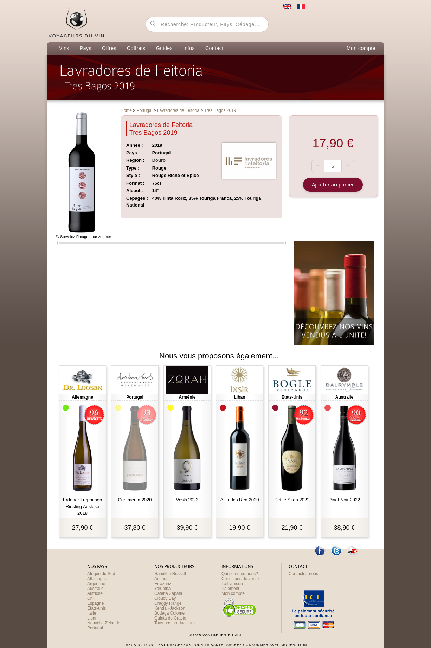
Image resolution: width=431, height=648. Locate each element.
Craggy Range (167, 603)
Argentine (96, 583)
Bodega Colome (169, 613)
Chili (91, 598)
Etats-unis (96, 608)
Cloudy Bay (165, 598)
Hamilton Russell (170, 573)
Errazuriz (162, 583)
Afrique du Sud (101, 573)
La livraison (232, 583)
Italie (91, 613)
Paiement (230, 588)
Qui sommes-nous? (239, 573)
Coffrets (136, 48)
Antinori (161, 578)
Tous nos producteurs (174, 623)
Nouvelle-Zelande (103, 623)
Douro (159, 160)
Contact (214, 48)
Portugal (95, 627)
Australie (95, 588)
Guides (164, 48)
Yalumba (162, 588)
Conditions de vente (240, 578)
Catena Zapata (168, 593)
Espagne (95, 603)
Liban (92, 618)
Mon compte (361, 48)
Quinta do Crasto (170, 618)
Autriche (95, 593)
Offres (109, 48)
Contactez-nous (303, 573)
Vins (64, 48)
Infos (189, 48)
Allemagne (97, 578)
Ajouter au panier (333, 184)
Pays (85, 48)
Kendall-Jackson (169, 608)
